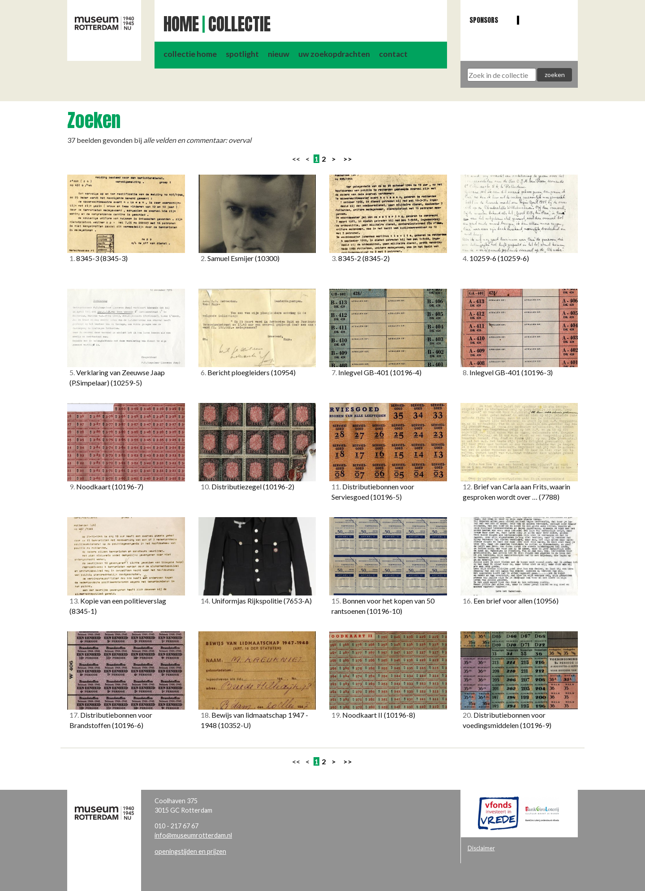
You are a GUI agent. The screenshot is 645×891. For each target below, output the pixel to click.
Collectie (239, 24)
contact (393, 54)
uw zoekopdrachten (334, 54)
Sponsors (483, 20)
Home (181, 24)
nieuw (278, 54)
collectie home (190, 54)
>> (347, 158)
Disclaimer (481, 848)
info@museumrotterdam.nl (193, 835)
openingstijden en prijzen (190, 851)
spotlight (242, 54)
